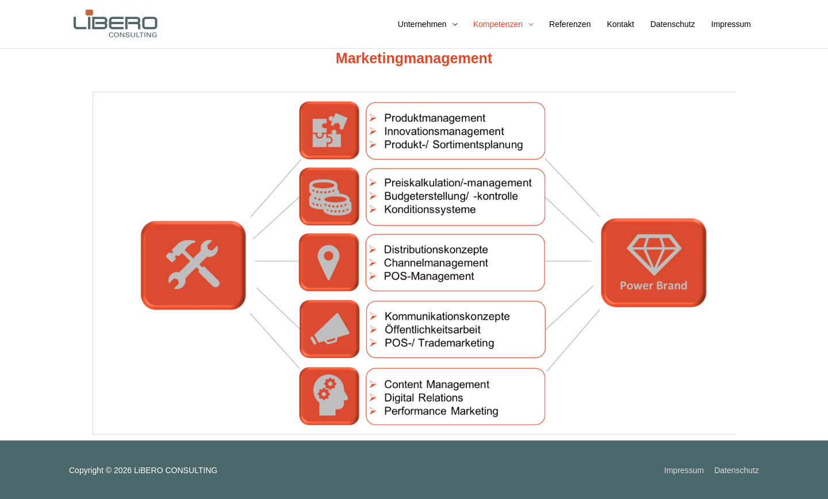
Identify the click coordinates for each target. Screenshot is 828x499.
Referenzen (570, 24)
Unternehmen (422, 24)
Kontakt (620, 24)
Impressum (731, 24)
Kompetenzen (498, 24)
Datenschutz (672, 24)
